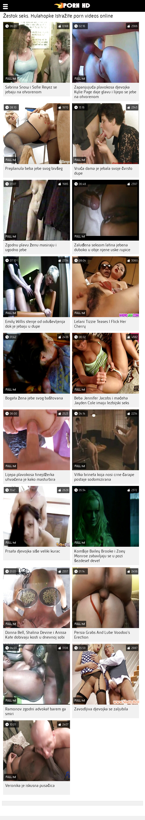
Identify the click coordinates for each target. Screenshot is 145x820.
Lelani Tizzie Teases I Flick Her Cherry (100, 324)
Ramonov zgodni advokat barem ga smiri (35, 711)
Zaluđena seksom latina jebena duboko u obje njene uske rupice (102, 247)
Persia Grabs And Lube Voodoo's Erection (102, 635)
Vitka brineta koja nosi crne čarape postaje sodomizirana (104, 477)
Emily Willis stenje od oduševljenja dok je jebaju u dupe (35, 324)
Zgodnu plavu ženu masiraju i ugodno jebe (31, 247)
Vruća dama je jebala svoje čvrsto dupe (103, 171)
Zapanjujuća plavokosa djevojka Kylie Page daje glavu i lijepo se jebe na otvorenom (105, 92)
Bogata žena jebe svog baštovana (34, 398)
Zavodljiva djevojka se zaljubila (101, 709)
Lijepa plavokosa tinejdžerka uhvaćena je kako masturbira (30, 477)
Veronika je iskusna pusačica (30, 785)
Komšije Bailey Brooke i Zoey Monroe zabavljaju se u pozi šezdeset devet (99, 556)
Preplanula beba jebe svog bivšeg (34, 168)
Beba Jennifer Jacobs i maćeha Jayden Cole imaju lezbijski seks (101, 400)
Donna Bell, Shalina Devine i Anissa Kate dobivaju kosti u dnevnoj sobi (35, 635)
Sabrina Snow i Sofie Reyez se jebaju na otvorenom (31, 89)
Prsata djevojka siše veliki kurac (32, 551)
